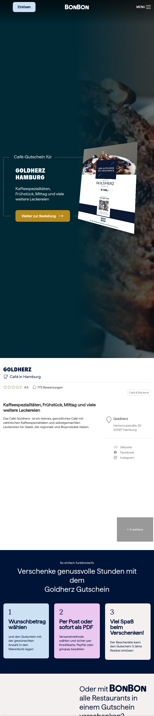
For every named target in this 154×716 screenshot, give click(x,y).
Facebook (124, 452)
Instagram (124, 458)
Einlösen (24, 7)
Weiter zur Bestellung (38, 216)
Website (123, 447)
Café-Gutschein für (33, 156)
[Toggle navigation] (142, 7)
